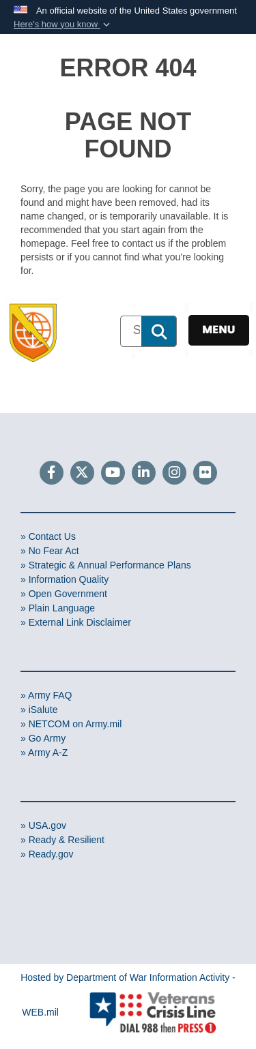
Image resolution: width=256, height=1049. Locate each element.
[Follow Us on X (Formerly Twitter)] (82, 473)
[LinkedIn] (144, 473)
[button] (63, 24)
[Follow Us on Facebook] (51, 473)
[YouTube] (113, 473)
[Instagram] (174, 473)
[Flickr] (205, 473)
